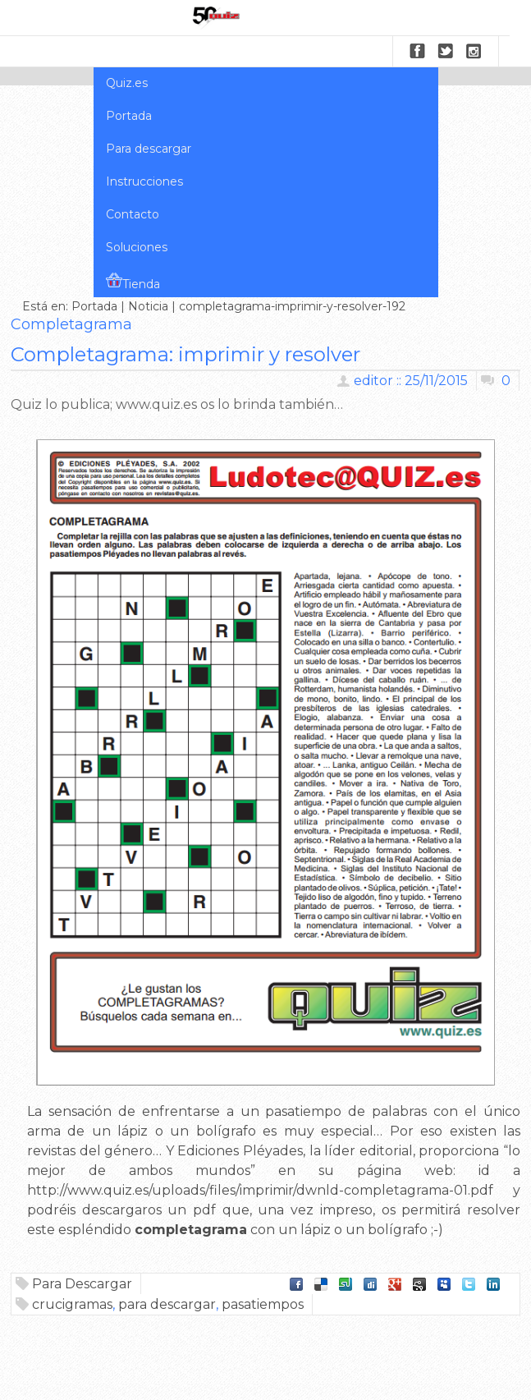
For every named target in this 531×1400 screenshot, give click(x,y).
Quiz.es (127, 83)
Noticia (148, 306)
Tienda (133, 281)
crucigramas (72, 1304)
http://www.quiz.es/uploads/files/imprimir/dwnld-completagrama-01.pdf (260, 1190)
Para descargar (148, 148)
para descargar (167, 1304)
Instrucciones (144, 181)
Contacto (132, 214)
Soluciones (136, 247)
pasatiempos (263, 1304)
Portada (129, 115)
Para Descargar (82, 1284)
